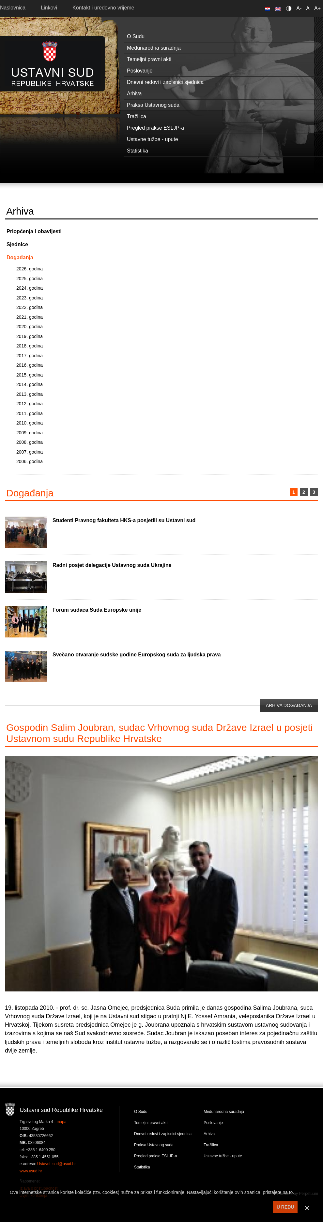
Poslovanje (213, 1122)
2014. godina (29, 384)
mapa (62, 1121)
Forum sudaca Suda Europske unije (97, 610)
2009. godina (29, 432)
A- (298, 8)
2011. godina (29, 413)
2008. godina (29, 442)
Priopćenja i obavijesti (34, 231)
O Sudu (140, 1111)
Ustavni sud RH (53, 63)
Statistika (142, 1167)
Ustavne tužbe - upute (223, 1156)
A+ (317, 8)
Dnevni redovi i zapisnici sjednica (163, 1134)
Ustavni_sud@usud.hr (56, 1164)
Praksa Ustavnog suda (154, 1145)
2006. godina (29, 461)
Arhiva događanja (289, 705)
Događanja (20, 257)
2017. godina (29, 355)
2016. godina (29, 365)
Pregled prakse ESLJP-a (155, 1156)
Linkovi (49, 7)
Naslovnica (12, 7)
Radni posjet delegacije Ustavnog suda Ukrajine (112, 565)
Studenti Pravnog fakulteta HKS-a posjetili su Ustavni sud (124, 520)
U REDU (285, 1207)
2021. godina (29, 317)
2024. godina (29, 288)
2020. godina (29, 326)
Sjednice (17, 244)
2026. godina (29, 268)
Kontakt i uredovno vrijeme (103, 7)
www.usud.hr (31, 1171)
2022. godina (29, 307)
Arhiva (209, 1134)
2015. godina (29, 375)
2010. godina (29, 423)
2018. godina (29, 345)
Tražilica (211, 1145)
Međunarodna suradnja (224, 1111)
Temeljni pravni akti (150, 1122)
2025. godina (29, 278)
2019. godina (29, 336)
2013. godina (29, 394)
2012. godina (29, 403)
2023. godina (29, 297)
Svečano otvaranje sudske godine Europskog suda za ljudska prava (137, 654)
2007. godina (29, 452)
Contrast (290, 8)
